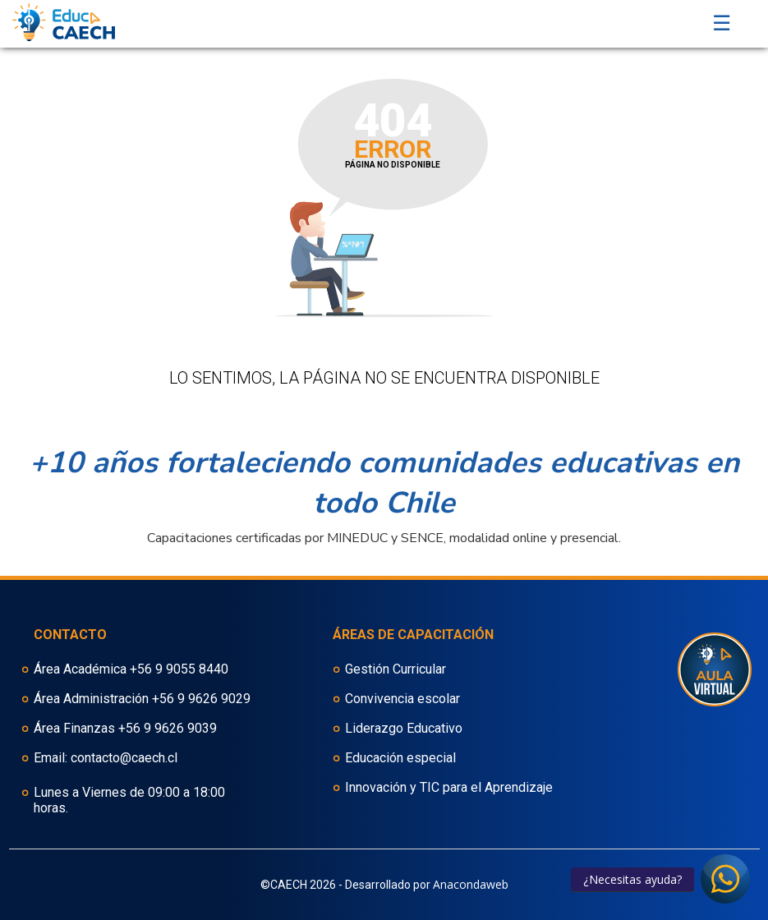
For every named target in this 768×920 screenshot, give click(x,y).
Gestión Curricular (395, 669)
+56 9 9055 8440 (179, 669)
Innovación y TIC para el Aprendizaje (449, 787)
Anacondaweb (470, 884)
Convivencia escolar (402, 698)
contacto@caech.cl (124, 758)
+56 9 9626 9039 (167, 728)
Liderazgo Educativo (403, 728)
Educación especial (400, 758)
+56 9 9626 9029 (201, 698)
